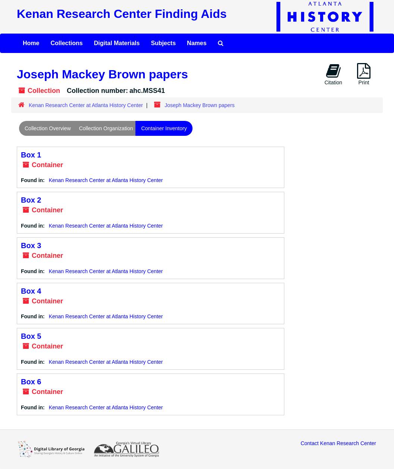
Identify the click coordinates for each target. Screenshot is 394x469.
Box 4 (31, 291)
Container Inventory (164, 128)
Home (31, 43)
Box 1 (31, 155)
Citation (333, 74)
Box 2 (31, 200)
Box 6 (31, 382)
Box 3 (31, 245)
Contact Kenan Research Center (338, 443)
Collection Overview (48, 128)
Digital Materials (117, 43)
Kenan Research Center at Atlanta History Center (86, 105)
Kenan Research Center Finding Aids (121, 14)
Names (196, 43)
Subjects (163, 43)
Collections (66, 43)
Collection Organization (106, 128)
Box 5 (31, 336)
